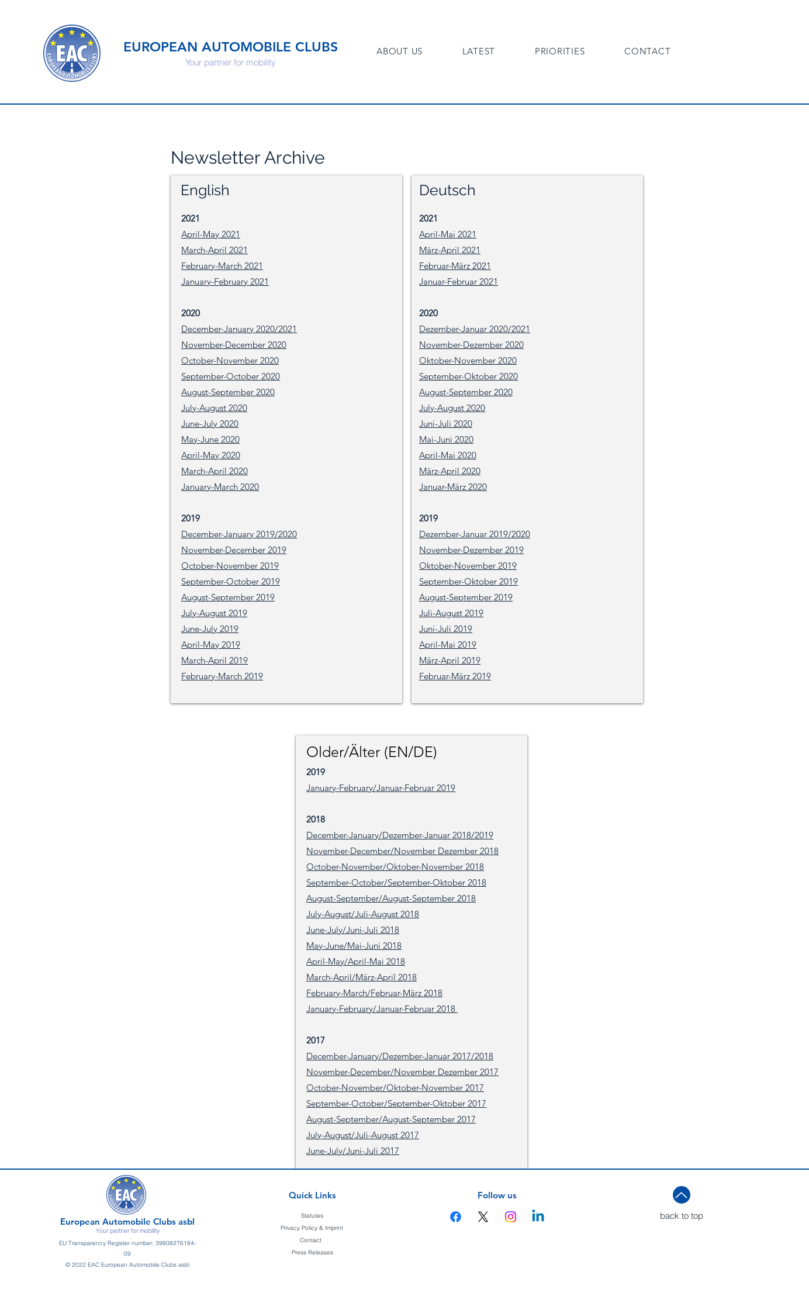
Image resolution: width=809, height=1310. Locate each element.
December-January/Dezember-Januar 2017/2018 (399, 1056)
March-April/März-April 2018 (361, 977)
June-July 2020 (209, 423)
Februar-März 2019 (455, 676)
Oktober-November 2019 (468, 565)
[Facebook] (455, 1216)
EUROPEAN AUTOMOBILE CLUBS (230, 47)
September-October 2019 (230, 581)
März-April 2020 (449, 470)
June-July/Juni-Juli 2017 (352, 1150)
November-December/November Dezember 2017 (402, 1071)
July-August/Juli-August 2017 (362, 1134)
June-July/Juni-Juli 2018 (352, 929)
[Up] (681, 1195)
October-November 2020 (230, 360)
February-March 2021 (222, 265)
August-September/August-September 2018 (391, 898)
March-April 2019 (214, 660)
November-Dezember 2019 (471, 549)
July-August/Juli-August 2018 (362, 914)
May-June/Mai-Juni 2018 (354, 945)
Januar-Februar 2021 (458, 281)
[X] (483, 1216)
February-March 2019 (222, 676)
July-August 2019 (214, 612)
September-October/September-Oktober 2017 (396, 1103)
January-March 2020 (220, 486)
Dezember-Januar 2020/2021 (474, 328)
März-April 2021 (449, 249)
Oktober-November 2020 (468, 360)
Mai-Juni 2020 (446, 439)
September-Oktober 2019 (468, 581)
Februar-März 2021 (455, 265)
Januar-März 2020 (453, 486)
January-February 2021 (225, 281)
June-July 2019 (209, 628)
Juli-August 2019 (451, 612)
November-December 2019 (233, 549)
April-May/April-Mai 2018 (355, 961)
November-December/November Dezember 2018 (402, 850)
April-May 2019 (210, 644)
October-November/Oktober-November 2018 (395, 866)
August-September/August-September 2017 (391, 1119)
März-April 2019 (449, 660)
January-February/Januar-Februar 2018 (382, 1008)
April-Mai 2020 (447, 455)
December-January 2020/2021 (239, 328)
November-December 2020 (233, 344)
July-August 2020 (214, 407)
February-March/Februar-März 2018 (374, 992)
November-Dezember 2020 (471, 344)
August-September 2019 (228, 597)
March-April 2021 (214, 249)
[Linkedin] (538, 1216)
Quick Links (312, 1195)
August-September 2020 (228, 392)
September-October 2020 (230, 376)
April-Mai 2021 (447, 234)
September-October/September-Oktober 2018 (396, 882)
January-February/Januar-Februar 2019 (380, 787)
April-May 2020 (210, 455)
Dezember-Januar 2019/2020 (474, 534)
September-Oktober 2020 (468, 376)
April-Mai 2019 (447, 644)
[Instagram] (510, 1216)
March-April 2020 (214, 470)
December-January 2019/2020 (239, 534)
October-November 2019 (230, 565)
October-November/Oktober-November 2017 (395, 1087)
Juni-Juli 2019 (445, 628)
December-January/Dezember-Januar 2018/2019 (399, 835)
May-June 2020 (210, 439)
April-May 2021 (210, 234)
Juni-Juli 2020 (445, 423)
